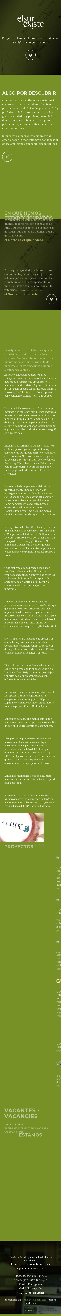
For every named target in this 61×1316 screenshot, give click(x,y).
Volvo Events (43, 605)
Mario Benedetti (36, 290)
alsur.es (33, 1310)
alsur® (8, 426)
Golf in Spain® (46, 426)
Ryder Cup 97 (12, 463)
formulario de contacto (33, 1299)
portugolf (35, 775)
